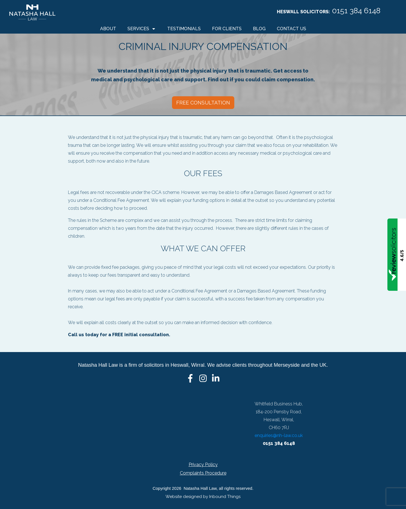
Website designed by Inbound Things (203, 496)
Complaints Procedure (203, 473)
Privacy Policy (203, 464)
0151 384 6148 (356, 10)
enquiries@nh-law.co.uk (279, 435)
